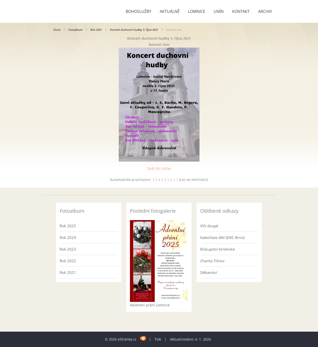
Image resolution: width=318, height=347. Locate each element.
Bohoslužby (138, 11)
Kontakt (241, 11)
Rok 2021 (96, 29)
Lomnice (196, 11)
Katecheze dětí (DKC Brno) (222, 237)
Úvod (56, 29)
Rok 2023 (68, 249)
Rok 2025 (68, 225)
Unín (219, 11)
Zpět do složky (159, 168)
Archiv (265, 11)
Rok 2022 (68, 260)
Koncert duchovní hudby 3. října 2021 (134, 29)
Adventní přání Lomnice (150, 305)
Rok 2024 (68, 237)
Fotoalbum (75, 29)
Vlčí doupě (209, 225)
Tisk (158, 339)
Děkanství (208, 272)
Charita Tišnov (212, 260)
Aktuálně (170, 11)
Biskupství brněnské (217, 249)
